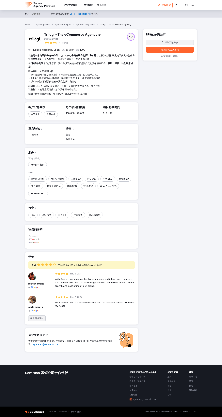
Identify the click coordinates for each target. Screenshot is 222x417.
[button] (178, 5)
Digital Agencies (42, 24)
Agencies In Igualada (85, 24)
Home (27, 24)
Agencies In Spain (63, 24)
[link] (88, 5)
